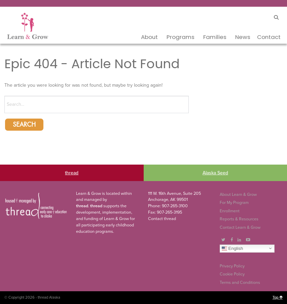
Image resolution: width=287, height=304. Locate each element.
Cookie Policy (232, 274)
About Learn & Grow (238, 194)
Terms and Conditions (240, 282)
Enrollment (230, 211)
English (232, 248)
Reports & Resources (239, 219)
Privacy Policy (232, 266)
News (242, 37)
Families (214, 37)
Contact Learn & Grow (240, 227)
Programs (180, 37)
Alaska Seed (215, 173)
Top (278, 297)
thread (71, 173)
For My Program (234, 202)
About (149, 37)
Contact (269, 37)
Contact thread (162, 218)
